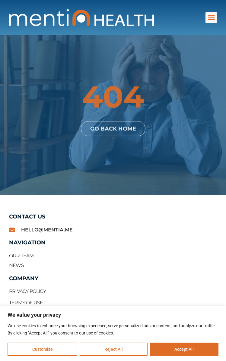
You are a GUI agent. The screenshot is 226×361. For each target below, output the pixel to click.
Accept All (184, 349)
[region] (113, 333)
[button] (211, 18)
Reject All (113, 349)
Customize (42, 349)
